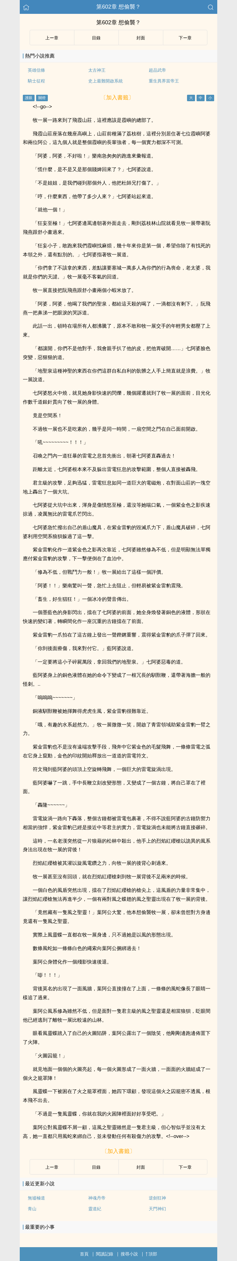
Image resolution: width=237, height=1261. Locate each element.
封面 (140, 37)
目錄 (96, 37)
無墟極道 (36, 1197)
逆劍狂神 (157, 1197)
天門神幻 (157, 1208)
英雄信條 (36, 70)
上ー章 (51, 37)
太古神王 (97, 70)
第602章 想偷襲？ (118, 7)
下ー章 (185, 37)
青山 (32, 1208)
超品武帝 (157, 70)
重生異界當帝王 (164, 80)
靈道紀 (94, 1208)
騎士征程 (36, 80)
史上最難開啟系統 (105, 80)
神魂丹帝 (97, 1197)
